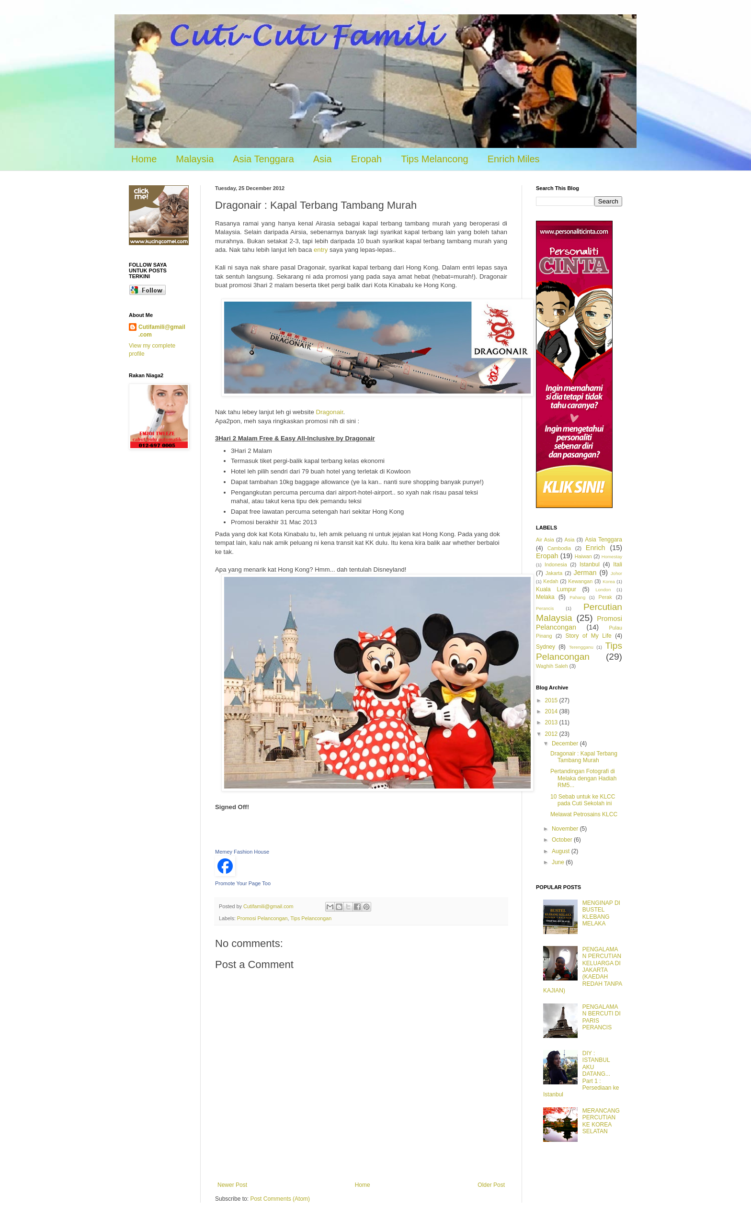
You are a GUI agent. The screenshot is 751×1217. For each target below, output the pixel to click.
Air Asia (545, 539)
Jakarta (554, 573)
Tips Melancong (434, 159)
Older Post (491, 1185)
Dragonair (329, 412)
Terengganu (581, 647)
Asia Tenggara (263, 159)
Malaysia (195, 159)
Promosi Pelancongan (262, 918)
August (561, 851)
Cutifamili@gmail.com (161, 331)
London (603, 589)
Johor (616, 573)
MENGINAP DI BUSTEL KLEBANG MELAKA (601, 913)
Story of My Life (588, 635)
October (563, 839)
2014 (552, 711)
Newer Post (232, 1185)
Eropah (366, 159)
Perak (605, 597)
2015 (552, 700)
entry (322, 249)
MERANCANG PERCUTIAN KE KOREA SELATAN (601, 1121)
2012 (552, 734)
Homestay (612, 556)
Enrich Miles (514, 159)
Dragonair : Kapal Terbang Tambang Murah (583, 757)
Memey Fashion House (242, 852)
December (566, 743)
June (559, 862)
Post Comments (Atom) (280, 1198)
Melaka (545, 597)
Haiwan (583, 556)
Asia (322, 159)
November (566, 828)
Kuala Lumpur (556, 589)
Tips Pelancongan (310, 918)
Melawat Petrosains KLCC (583, 814)
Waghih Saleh (552, 666)
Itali (617, 564)
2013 (552, 722)
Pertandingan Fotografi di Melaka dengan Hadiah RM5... (583, 778)
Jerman (585, 572)
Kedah (550, 581)
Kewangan (580, 581)
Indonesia (556, 564)
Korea (609, 581)
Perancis (545, 608)
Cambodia (559, 548)
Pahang (577, 597)
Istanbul (590, 564)
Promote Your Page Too (243, 883)
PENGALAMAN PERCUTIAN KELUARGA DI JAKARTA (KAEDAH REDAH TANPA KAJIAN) (582, 970)
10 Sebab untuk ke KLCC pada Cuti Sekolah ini (582, 800)
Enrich (595, 548)
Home (144, 159)
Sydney (545, 646)
